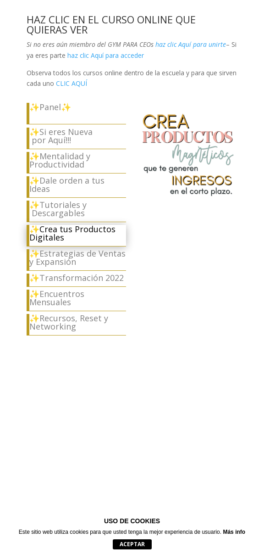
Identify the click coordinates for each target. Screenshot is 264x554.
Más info (234, 532)
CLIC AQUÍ (71, 83)
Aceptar (132, 544)
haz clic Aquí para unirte (190, 44)
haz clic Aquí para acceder (105, 55)
